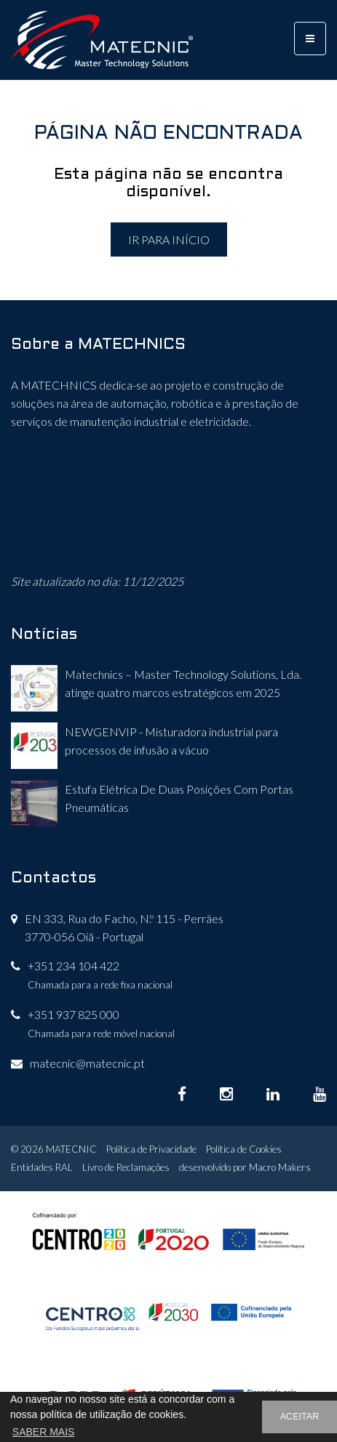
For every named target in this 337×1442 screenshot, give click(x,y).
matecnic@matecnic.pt (87, 1063)
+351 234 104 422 (73, 965)
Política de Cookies (244, 1149)
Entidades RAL (42, 1167)
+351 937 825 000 (73, 1014)
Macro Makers (280, 1167)
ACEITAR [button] (300, 1416)
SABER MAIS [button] (43, 1432)
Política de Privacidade (151, 1149)
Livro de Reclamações (126, 1167)
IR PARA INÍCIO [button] (169, 239)
